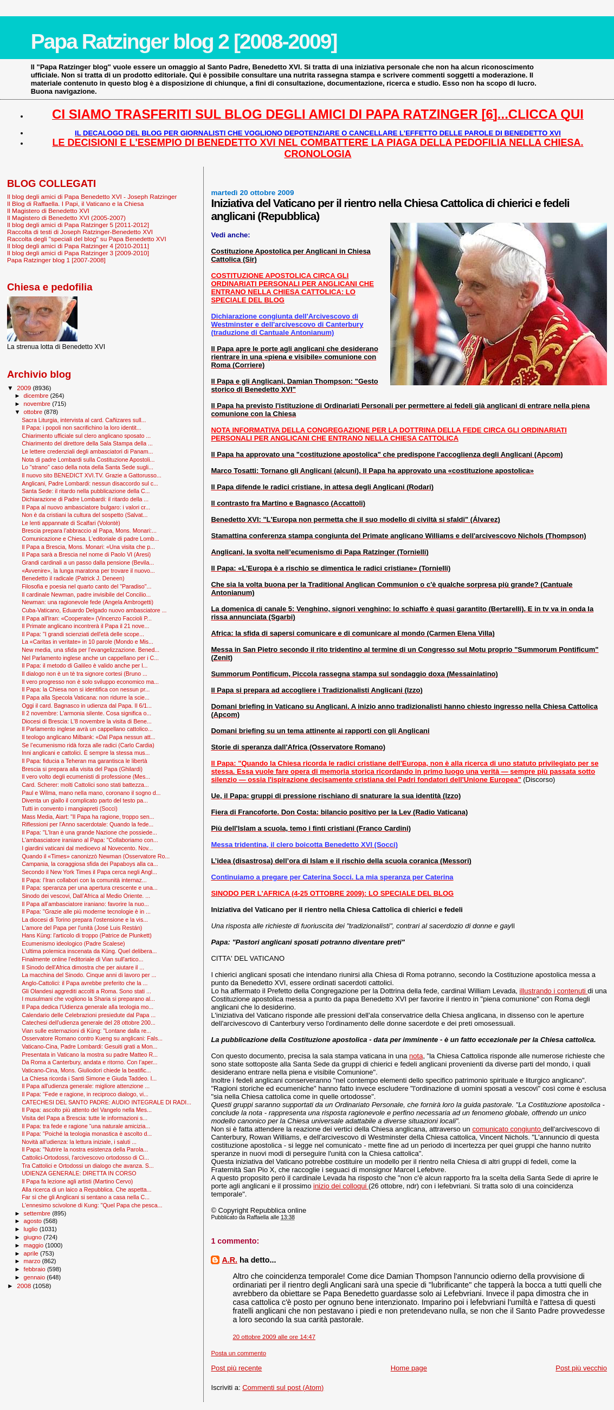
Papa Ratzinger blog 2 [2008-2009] (184, 41)
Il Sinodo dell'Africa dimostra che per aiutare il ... (83, 967)
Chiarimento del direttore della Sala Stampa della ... (87, 443)
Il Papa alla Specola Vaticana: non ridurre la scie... (86, 697)
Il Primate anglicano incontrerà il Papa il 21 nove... (85, 626)
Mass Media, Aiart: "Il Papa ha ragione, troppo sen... (88, 816)
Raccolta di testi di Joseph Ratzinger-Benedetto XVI (80, 231)
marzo (33, 1261)
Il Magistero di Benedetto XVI (48, 210)
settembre (38, 1213)
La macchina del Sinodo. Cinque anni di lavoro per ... (89, 975)
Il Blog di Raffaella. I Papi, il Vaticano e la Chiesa (75, 203)
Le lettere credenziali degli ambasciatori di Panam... (87, 451)
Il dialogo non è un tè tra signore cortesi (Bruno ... (84, 673)
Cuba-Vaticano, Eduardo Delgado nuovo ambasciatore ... (94, 610)
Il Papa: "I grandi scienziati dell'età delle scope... (83, 634)
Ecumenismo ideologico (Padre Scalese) (73, 943)
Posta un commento (238, 1353)
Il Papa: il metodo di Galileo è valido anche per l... (84, 665)
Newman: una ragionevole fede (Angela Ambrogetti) (87, 602)
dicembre (37, 395)
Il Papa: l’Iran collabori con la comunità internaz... (84, 880)
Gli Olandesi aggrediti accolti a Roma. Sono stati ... (86, 991)
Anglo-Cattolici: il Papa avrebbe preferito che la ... (84, 983)
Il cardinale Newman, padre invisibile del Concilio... (86, 594)
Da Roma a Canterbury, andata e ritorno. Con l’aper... (89, 1062)
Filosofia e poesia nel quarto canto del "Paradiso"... (86, 586)
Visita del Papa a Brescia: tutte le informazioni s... (84, 1118)
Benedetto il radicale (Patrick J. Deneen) (73, 578)
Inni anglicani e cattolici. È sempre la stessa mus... (86, 752)
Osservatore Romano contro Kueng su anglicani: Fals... (92, 1038)
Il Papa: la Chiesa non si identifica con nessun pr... (86, 689)
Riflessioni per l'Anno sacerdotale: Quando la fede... (87, 824)
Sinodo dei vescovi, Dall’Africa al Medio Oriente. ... (86, 895)
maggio (35, 1245)
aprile (32, 1253)
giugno (34, 1237)
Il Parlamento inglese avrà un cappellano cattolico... (87, 729)
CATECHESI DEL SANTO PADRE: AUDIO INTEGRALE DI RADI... (106, 1102)
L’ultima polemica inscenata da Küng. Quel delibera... (89, 951)
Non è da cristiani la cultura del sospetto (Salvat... (84, 515)
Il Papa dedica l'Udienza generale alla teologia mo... (87, 1007)
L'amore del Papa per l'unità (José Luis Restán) (82, 927)
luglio (32, 1229)
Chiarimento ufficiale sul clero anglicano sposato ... (86, 435)
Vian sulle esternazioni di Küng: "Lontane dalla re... (86, 1030)
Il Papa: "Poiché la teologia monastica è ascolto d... (87, 1133)
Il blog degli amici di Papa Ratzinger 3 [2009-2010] (78, 252)
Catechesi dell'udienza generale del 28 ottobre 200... (89, 1022)
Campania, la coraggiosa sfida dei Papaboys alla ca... (90, 864)
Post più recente (236, 1368)
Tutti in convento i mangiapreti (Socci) (70, 808)
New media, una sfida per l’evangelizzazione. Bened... (90, 649)
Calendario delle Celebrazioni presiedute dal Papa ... (89, 1015)
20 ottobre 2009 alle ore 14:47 (273, 1337)
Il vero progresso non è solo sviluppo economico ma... (90, 681)
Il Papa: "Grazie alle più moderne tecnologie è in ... (86, 911)
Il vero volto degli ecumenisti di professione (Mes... (86, 776)
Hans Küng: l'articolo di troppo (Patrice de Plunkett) (87, 935)
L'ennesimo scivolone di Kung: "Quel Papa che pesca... (92, 1205)
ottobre (34, 412)
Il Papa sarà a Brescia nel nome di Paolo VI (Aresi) (86, 554)
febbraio (35, 1269)
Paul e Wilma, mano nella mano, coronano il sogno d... (91, 793)
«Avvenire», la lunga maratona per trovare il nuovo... (88, 570)
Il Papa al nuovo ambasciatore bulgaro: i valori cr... (86, 507)
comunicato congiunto (507, 1129)
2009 (25, 387)
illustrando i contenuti (554, 991)
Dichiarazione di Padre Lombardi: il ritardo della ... (85, 499)
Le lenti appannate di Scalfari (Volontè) (71, 523)
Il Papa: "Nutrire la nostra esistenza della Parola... (85, 1149)
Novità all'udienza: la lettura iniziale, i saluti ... (79, 1142)
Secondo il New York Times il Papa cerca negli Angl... (89, 872)
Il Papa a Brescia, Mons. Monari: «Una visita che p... (88, 547)
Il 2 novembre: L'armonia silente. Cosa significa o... (86, 713)
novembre (38, 403)
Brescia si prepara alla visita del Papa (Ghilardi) (82, 769)
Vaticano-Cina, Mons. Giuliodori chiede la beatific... (86, 1070)
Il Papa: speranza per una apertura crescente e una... (90, 887)
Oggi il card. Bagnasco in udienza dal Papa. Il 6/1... (87, 705)
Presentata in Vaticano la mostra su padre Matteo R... (90, 1054)
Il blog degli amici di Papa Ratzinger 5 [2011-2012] (78, 224)
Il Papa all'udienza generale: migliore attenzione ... (86, 1086)
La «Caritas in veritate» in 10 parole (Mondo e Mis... (87, 641)
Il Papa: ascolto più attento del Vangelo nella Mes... (87, 1110)
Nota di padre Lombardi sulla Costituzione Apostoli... (88, 459)
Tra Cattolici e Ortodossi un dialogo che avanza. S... (88, 1165)
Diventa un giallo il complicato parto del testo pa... (85, 800)
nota (416, 1056)
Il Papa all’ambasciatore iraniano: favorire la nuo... (85, 904)
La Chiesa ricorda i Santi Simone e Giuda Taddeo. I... (89, 1078)
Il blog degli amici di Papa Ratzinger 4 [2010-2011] (78, 245)
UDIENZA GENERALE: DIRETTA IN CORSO (79, 1173)
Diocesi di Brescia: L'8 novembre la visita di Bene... (87, 721)
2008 (25, 1285)
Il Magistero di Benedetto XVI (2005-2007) (66, 217)
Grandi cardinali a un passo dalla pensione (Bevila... (88, 562)
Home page (409, 1368)
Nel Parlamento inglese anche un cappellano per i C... (90, 658)
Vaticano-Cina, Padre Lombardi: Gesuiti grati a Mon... (89, 1046)
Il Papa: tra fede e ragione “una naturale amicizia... (86, 1126)
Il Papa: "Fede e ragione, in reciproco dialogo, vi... (85, 1094)
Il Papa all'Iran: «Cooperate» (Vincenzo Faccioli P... (87, 618)
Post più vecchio (581, 1368)
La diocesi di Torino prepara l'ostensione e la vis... (85, 919)
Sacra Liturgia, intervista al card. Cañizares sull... (84, 420)
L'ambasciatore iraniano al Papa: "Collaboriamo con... (90, 840)
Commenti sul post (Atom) (283, 1387)
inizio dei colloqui (341, 1186)
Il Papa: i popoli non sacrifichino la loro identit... (81, 427)
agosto (34, 1221)
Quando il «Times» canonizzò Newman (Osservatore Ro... (96, 856)
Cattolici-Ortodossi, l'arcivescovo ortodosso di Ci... (85, 1157)
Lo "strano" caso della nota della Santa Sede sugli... (87, 467)
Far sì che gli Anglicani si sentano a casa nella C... (86, 1197)
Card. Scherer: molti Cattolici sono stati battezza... (85, 784)
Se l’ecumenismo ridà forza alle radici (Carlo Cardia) (88, 745)
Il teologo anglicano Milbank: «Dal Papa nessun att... (88, 737)
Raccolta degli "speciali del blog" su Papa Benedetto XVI (86, 238)
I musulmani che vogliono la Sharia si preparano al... (88, 998)
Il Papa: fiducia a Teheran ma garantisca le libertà (84, 761)
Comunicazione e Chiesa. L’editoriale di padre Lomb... (90, 538)
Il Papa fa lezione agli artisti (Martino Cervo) (77, 1181)
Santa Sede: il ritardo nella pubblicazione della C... (86, 491)
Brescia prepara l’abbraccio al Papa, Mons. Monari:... (89, 530)
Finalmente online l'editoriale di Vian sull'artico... (82, 959)
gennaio (35, 1277)
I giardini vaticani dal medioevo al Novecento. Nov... (87, 848)
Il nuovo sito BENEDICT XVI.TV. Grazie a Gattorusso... (91, 475)
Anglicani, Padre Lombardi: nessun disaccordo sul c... (90, 483)
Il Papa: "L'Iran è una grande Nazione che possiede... (89, 832)
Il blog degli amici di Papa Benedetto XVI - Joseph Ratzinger (92, 196)
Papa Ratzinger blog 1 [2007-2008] (56, 259)
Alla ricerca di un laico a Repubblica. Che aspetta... (86, 1189)
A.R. (229, 1260)
